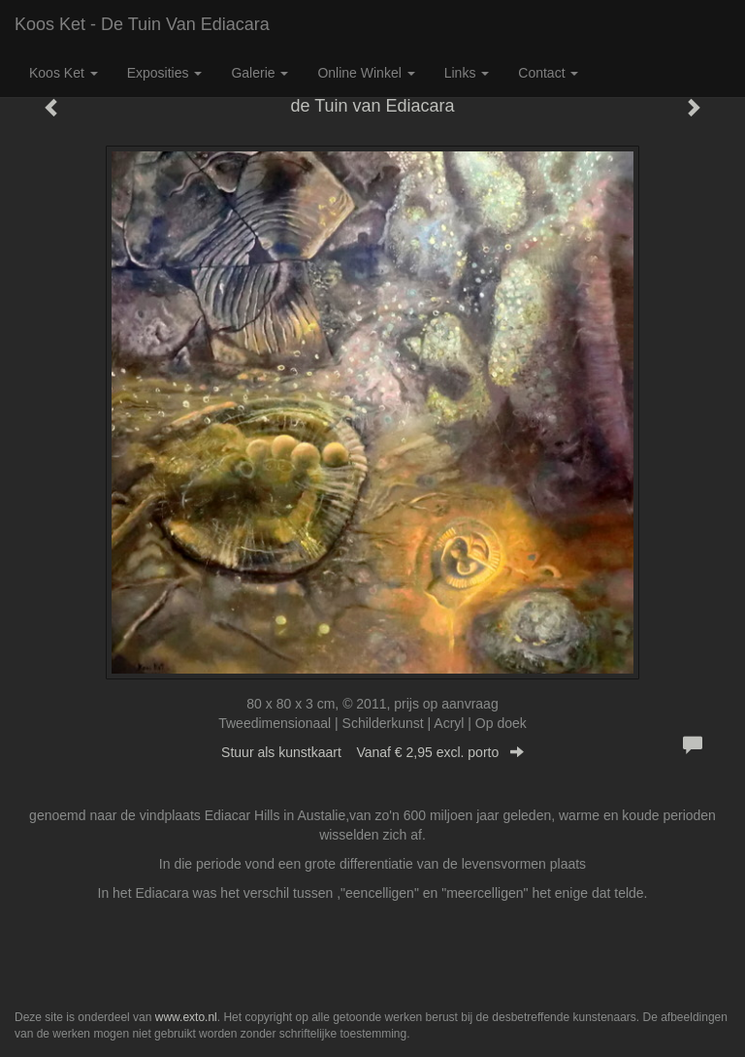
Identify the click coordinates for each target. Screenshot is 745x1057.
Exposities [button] (165, 73)
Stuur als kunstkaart (372, 752)
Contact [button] (548, 73)
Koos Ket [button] (63, 73)
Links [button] (467, 73)
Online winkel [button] (365, 73)
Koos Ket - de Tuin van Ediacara (142, 24)
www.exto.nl (186, 1017)
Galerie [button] (259, 73)
